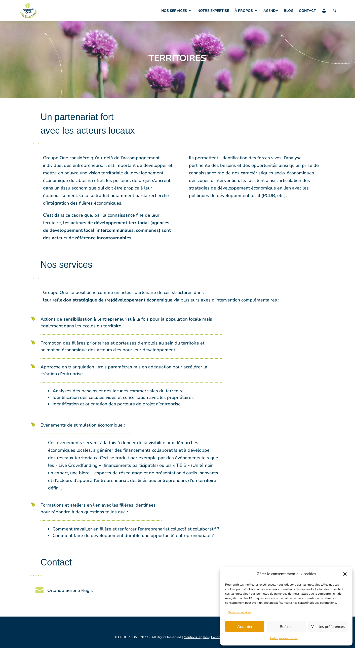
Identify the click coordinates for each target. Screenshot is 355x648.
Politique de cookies (284, 638)
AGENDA (270, 10)
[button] (344, 574)
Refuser (286, 626)
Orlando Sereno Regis (70, 590)
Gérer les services (239, 612)
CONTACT (307, 10)
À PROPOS (243, 10)
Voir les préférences (328, 626)
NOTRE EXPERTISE (213, 10)
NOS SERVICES (174, 10)
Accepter (244, 626)
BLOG (288, 10)
